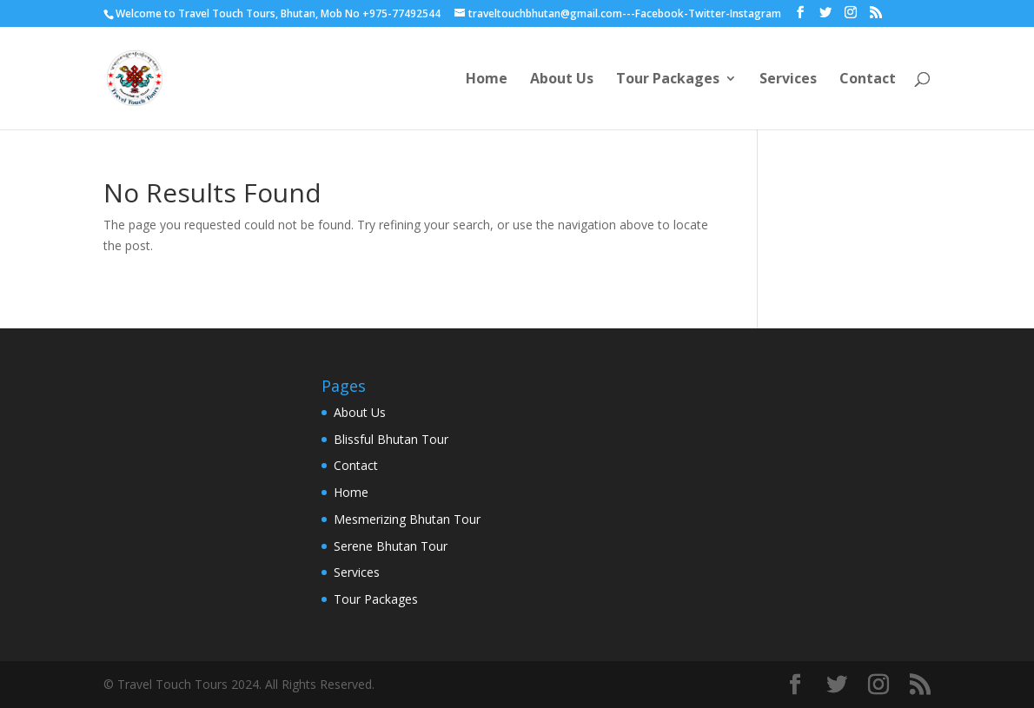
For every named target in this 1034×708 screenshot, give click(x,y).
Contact (867, 80)
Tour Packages (667, 80)
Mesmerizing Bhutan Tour (407, 519)
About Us (561, 80)
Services (788, 80)
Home (486, 80)
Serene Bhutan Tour (390, 546)
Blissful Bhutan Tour (391, 439)
